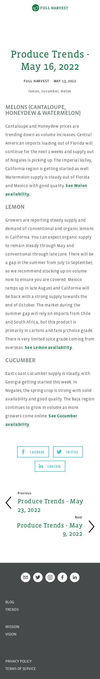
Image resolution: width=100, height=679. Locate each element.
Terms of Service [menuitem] (20, 669)
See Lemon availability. (49, 347)
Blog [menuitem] (9, 602)
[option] (50, 20)
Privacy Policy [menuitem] (18, 661)
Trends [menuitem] (12, 609)
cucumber (49, 91)
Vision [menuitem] (11, 634)
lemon (34, 91)
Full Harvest (36, 81)
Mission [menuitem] (12, 627)
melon (66, 91)
